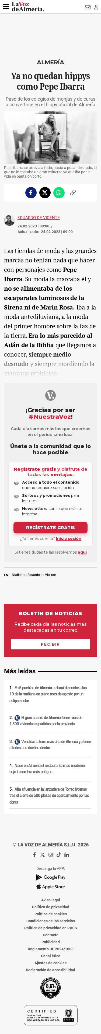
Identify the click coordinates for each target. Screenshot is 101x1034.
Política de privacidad (50, 907)
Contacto (50, 935)
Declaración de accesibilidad (50, 970)
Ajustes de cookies (50, 963)
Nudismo (18, 575)
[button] (6, 6)
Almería (50, 62)
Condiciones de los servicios (50, 921)
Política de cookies (50, 914)
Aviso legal (50, 900)
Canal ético (50, 956)
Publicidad (50, 942)
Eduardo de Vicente (39, 217)
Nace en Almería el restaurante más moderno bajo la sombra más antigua (47, 769)
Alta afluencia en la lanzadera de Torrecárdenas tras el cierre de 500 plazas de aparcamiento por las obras (49, 796)
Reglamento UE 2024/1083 (51, 949)
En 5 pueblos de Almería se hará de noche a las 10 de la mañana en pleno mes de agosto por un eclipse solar (48, 694)
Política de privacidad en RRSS (50, 928)
